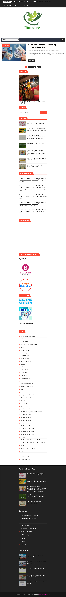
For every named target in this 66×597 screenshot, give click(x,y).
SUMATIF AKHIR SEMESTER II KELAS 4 (33, 442)
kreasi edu (24, 372)
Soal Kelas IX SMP (26, 423)
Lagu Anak (24, 375)
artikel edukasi (26, 339)
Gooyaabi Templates (44, 594)
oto (22, 389)
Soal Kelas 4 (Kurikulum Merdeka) (31, 411)
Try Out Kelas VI (26, 456)
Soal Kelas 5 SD (26, 417)
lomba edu (24, 381)
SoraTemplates (26, 594)
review (23, 400)
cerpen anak (25, 350)
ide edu (23, 364)
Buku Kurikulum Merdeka (29, 344)
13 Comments (55, 50)
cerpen (23, 347)
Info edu (23, 367)
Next (38, 67)
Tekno (23, 451)
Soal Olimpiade (26, 425)
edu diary (24, 353)
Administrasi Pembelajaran (29, 336)
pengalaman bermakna (28, 395)
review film (25, 406)
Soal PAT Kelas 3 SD (27, 428)
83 (34, 67)
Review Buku (25, 403)
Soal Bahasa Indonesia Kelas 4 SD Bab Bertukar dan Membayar (31, 2)
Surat (22, 445)
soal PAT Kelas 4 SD (27, 431)
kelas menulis (25, 369)
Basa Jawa (24, 341)
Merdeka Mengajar (27, 386)
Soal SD (23, 437)
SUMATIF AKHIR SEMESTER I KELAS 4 (33, 439)
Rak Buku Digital (26, 397)
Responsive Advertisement (26, 323)
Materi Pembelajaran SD (28, 383)
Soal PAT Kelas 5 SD (27, 434)
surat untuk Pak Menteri (29, 448)
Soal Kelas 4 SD (26, 414)
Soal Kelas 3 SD (26, 409)
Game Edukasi (25, 358)
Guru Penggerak (26, 361)
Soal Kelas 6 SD (26, 420)
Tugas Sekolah (25, 459)
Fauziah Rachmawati (25, 178)
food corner (25, 355)
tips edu (7, 45)
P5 (22, 392)
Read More (31, 60)
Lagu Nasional (25, 378)
